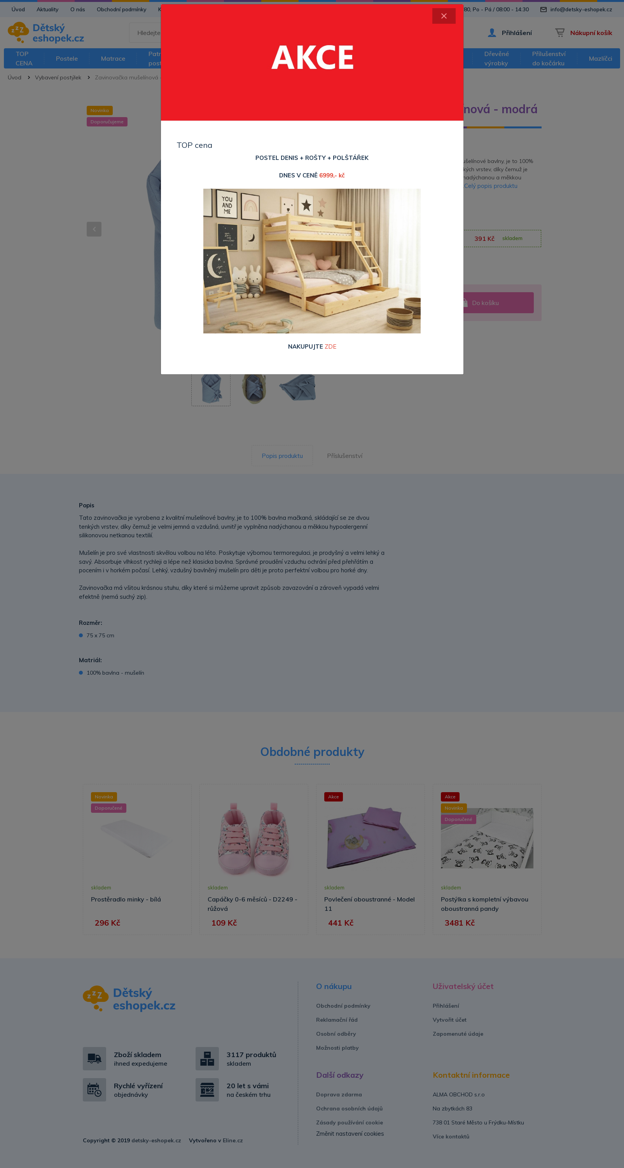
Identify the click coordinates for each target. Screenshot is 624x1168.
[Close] (444, 16)
